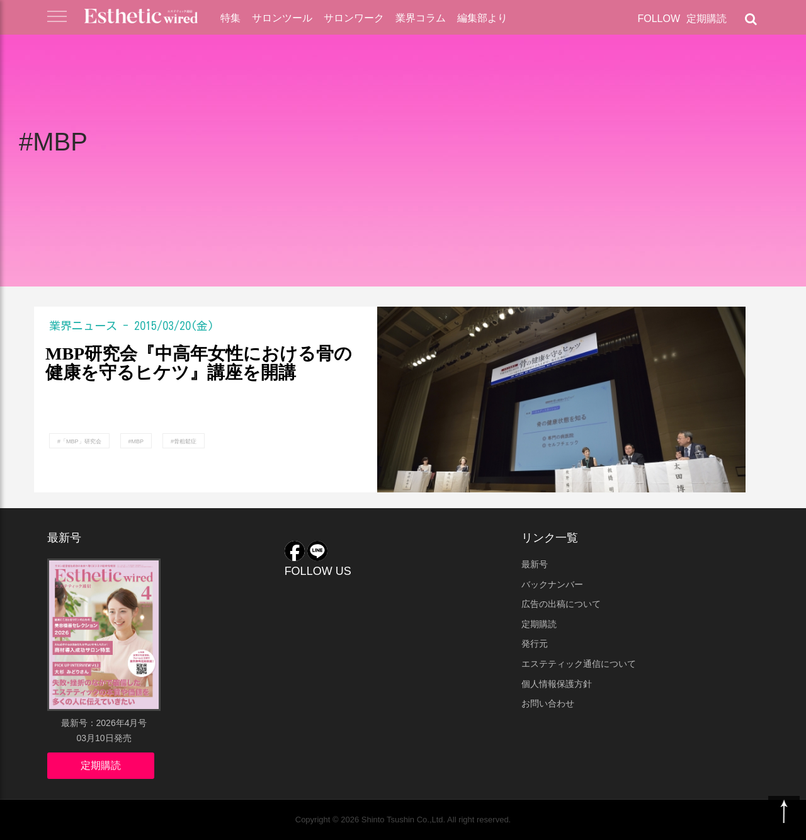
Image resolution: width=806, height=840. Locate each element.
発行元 (534, 644)
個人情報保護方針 (556, 684)
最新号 (534, 564)
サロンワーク (354, 18)
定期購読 (706, 18)
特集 (230, 18)
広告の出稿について (561, 604)
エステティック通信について (578, 664)
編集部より (482, 18)
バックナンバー (552, 584)
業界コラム (420, 18)
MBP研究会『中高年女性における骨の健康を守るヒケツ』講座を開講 (198, 363)
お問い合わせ (547, 703)
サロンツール (282, 18)
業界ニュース (83, 325)
